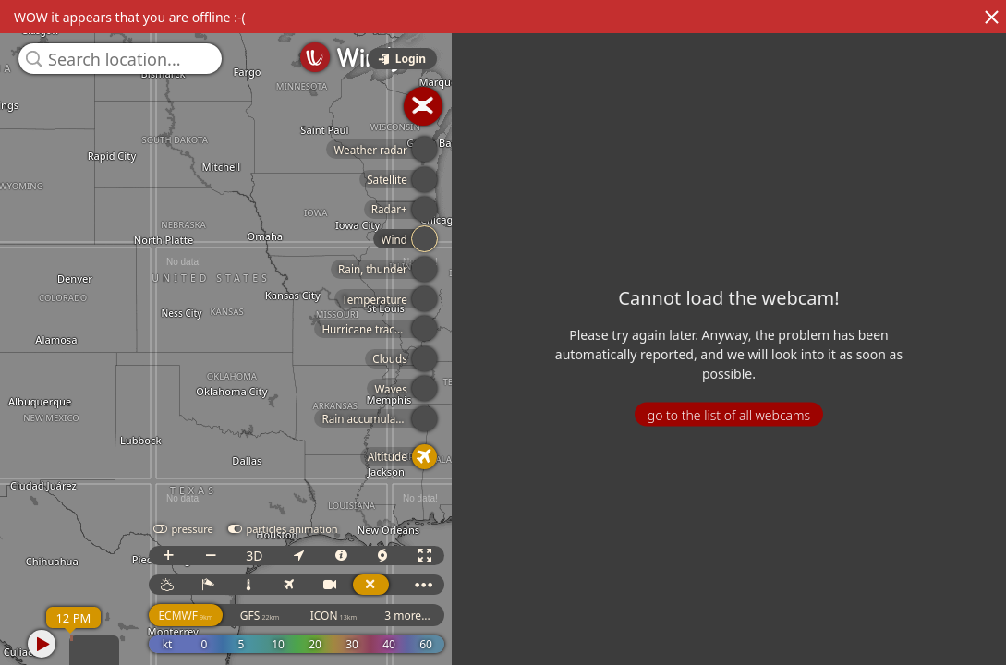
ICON (334, 615)
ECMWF (185, 615)
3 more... (407, 615)
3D (254, 555)
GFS (259, 615)
